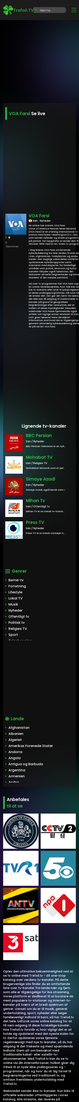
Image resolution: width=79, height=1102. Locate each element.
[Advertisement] (39, 60)
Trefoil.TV (18, 10)
